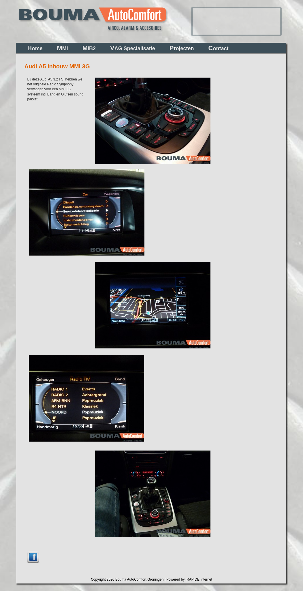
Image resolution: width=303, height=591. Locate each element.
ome (35, 48)
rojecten (182, 48)
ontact (218, 48)
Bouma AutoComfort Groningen (139, 579)
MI (62, 48)
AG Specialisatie (132, 48)
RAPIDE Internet (199, 579)
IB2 (89, 48)
